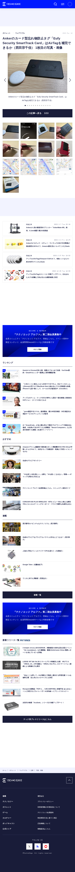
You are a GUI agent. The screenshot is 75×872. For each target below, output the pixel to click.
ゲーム (5, 812)
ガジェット (7, 807)
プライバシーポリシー (46, 801)
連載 (4, 796)
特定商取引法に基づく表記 (47, 818)
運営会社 (41, 796)
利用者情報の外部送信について (49, 807)
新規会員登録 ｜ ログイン (70, 4)
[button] (5, 80)
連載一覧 (37, 595)
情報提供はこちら (44, 829)
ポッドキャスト (9, 823)
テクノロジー (8, 801)
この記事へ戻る (37, 113)
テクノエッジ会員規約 (46, 812)
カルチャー (7, 818)
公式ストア (7, 829)
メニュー (63, 4)
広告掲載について (44, 823)
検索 (55, 4)
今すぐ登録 (37, 349)
